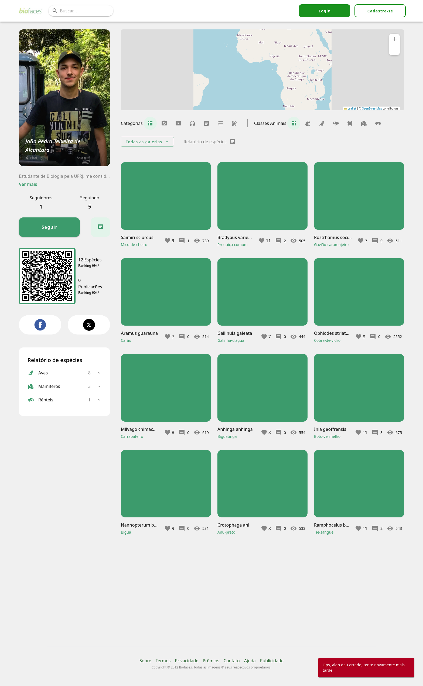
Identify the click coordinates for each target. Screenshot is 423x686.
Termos (163, 661)
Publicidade (272, 661)
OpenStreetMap (372, 108)
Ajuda (250, 661)
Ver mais (28, 184)
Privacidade (186, 661)
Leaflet (350, 108)
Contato (232, 661)
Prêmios (211, 661)
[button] (394, 39)
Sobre (145, 661)
